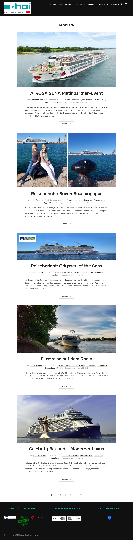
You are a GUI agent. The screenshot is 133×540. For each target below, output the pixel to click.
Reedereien (79, 4)
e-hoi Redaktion (37, 100)
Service (114, 4)
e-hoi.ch (53, 4)
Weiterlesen (66, 123)
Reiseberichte (50, 102)
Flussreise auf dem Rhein (66, 359)
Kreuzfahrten (64, 4)
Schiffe (91, 4)
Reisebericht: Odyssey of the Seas (66, 266)
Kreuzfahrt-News (89, 100)
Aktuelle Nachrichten (73, 100)
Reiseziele (103, 4)
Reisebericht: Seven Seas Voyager (66, 193)
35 (81, 495)
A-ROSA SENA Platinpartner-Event (66, 93)
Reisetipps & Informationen (50, 203)
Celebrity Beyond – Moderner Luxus (66, 449)
